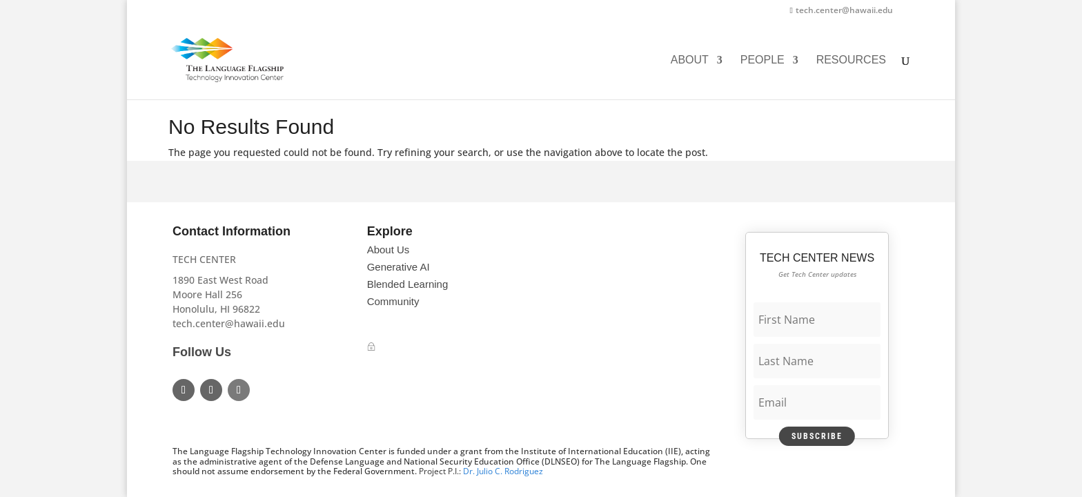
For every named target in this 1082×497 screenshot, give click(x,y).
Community (393, 301)
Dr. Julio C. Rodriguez (503, 471)
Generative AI (398, 267)
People (762, 60)
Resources (851, 60)
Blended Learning (408, 284)
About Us (388, 249)
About (690, 60)
